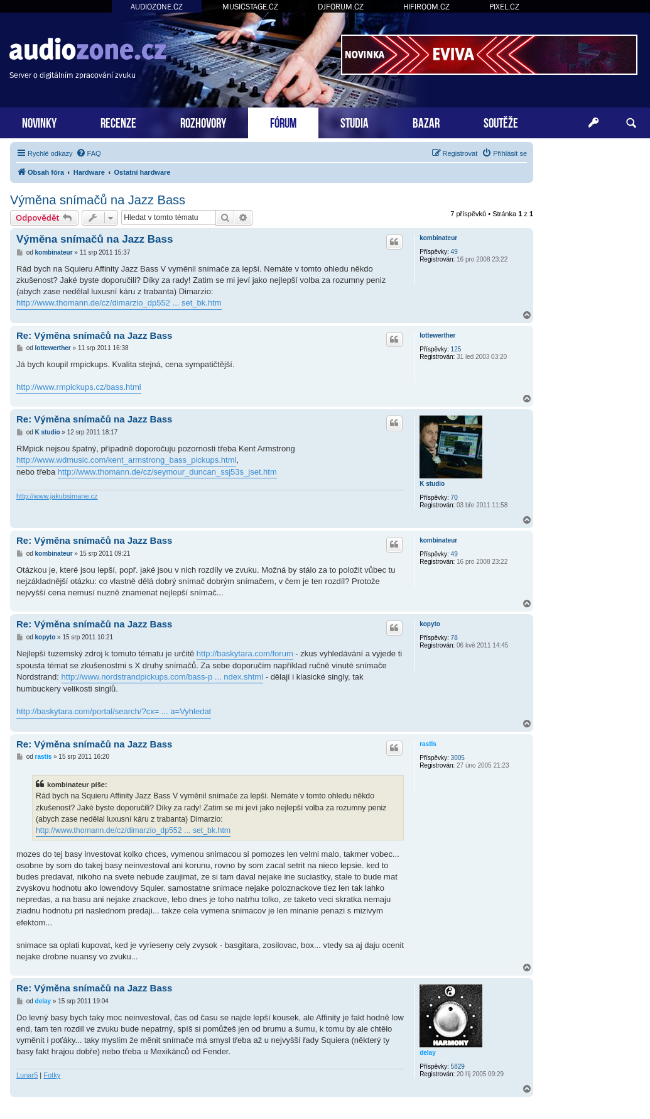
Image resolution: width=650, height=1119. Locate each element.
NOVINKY (39, 121)
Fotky (51, 1075)
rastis (428, 744)
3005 (458, 757)
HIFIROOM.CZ (426, 6)
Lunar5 (27, 1075)
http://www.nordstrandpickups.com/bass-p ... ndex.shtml (163, 676)
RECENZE (118, 121)
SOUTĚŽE (501, 121)
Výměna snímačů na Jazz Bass (97, 200)
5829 (458, 1066)
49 (454, 251)
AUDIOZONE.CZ (157, 6)
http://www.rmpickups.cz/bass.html (78, 387)
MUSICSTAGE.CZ (250, 6)
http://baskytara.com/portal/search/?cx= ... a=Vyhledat (113, 711)
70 (454, 497)
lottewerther (437, 335)
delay (428, 1052)
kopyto (430, 623)
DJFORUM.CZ (341, 6)
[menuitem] (88, 153)
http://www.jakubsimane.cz (57, 496)
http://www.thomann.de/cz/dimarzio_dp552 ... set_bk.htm (119, 302)
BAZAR (426, 121)
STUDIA (354, 121)
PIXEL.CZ (504, 6)
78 (454, 637)
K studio (432, 483)
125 (456, 349)
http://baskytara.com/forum (245, 653)
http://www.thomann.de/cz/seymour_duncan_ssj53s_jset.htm (167, 472)
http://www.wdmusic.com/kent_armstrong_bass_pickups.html (126, 460)
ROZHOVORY (203, 121)
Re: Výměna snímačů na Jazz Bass (94, 335)
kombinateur (438, 237)
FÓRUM (283, 121)
